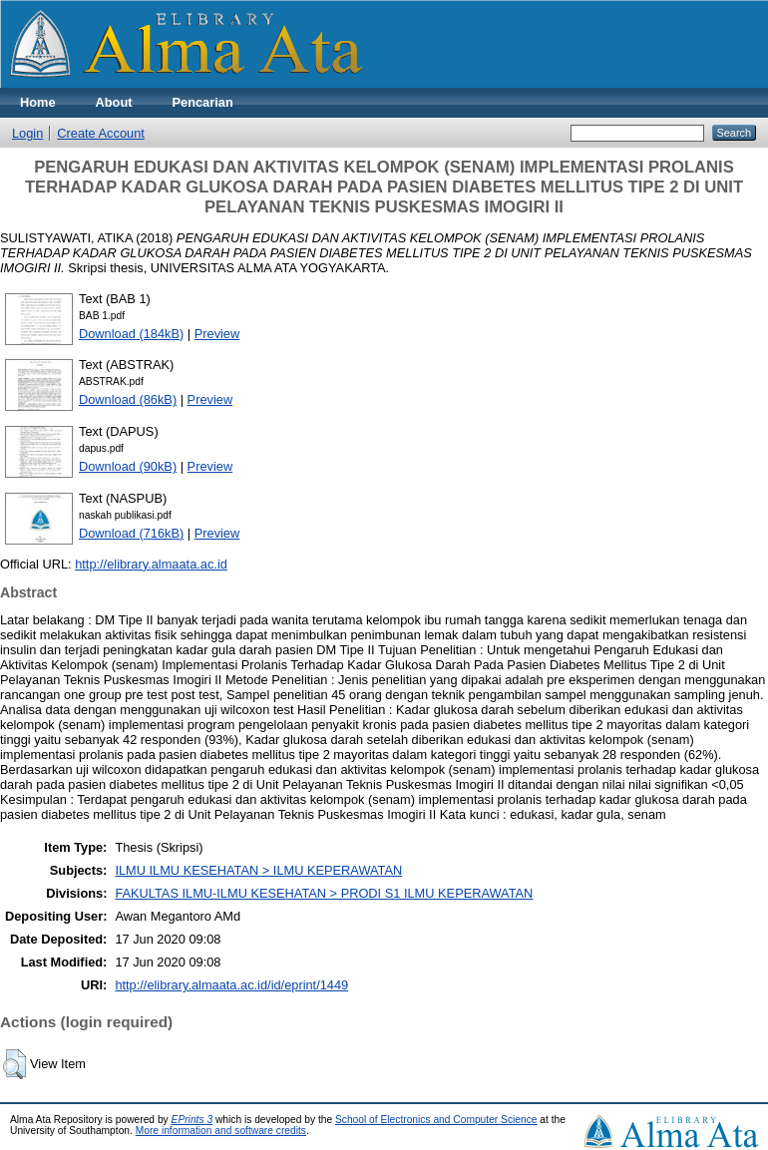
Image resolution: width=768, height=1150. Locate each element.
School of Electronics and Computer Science (436, 1119)
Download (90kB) (128, 466)
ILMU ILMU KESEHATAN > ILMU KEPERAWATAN (258, 870)
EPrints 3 (192, 1119)
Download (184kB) (131, 333)
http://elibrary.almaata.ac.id (151, 564)
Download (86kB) (128, 399)
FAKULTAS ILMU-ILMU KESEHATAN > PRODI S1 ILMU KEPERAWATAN (324, 893)
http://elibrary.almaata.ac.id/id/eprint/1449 (231, 984)
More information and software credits (221, 1130)
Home (38, 102)
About (114, 102)
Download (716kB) (131, 533)
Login (27, 133)
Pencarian (203, 102)
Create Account (101, 133)
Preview (217, 333)
